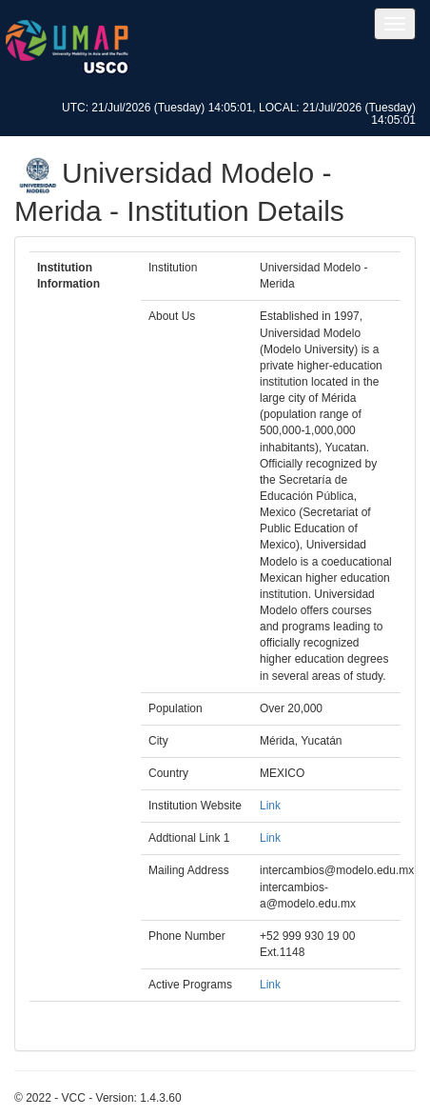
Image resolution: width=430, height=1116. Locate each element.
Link (270, 805)
